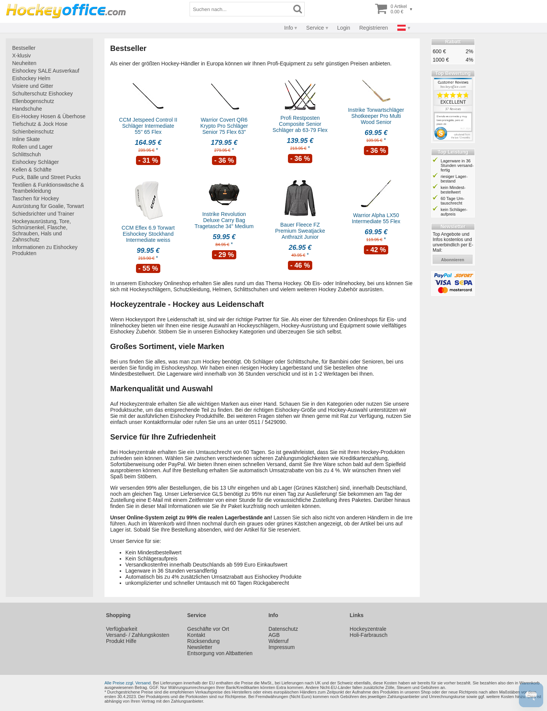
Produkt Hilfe (121, 641)
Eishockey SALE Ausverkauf (45, 71)
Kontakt (196, 635)
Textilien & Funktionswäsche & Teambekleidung (48, 188)
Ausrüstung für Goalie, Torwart (48, 206)
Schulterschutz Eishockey (42, 93)
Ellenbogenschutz (33, 101)
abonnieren (452, 259)
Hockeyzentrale (368, 629)
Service (315, 28)
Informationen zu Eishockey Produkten (44, 250)
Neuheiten (24, 63)
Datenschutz (283, 629)
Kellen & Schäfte (32, 170)
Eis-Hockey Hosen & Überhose (48, 116)
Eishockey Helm (31, 78)
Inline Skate (26, 139)
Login (343, 28)
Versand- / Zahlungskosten (137, 635)
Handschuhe (27, 109)
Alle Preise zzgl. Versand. (128, 683)
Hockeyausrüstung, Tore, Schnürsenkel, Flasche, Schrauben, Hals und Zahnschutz (41, 230)
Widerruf (279, 641)
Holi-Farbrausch (369, 635)
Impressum (282, 647)
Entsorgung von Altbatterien (220, 653)
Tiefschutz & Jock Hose (40, 124)
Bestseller (23, 48)
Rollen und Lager (32, 147)
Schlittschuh (26, 154)
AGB (274, 635)
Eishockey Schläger (35, 162)
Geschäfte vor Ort (208, 629)
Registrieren (373, 28)
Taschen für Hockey (35, 198)
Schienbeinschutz (33, 132)
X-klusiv (21, 55)
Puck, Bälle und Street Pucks (46, 177)
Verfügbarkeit (122, 629)
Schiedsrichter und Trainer (43, 214)
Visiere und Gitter (32, 86)
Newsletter (199, 647)
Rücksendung (203, 641)
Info (288, 28)
